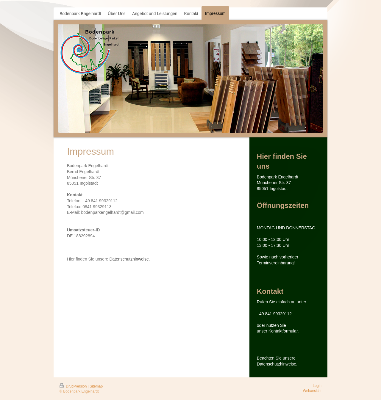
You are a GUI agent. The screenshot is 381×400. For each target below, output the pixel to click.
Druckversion (74, 386)
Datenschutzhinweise (129, 259)
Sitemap (96, 386)
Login (317, 386)
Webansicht (312, 391)
